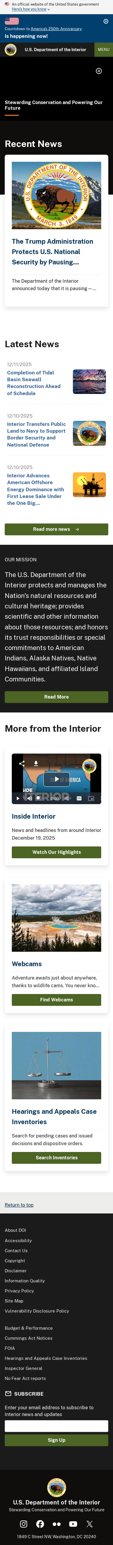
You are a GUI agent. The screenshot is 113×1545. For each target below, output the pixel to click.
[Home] (11, 50)
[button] (99, 71)
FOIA (10, 1348)
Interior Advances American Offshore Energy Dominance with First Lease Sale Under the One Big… (35, 489)
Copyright (15, 1260)
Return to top (19, 1205)
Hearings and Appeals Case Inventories (46, 1358)
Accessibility (18, 1240)
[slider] (41, 798)
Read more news (51, 529)
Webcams (27, 964)
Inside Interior (33, 816)
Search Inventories (57, 1158)
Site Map (14, 1300)
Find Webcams (56, 1000)
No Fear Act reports (25, 1378)
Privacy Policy (19, 1290)
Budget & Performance (29, 1328)
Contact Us (16, 1250)
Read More (56, 697)
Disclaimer (16, 1270)
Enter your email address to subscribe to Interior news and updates (49, 1411)
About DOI (15, 1230)
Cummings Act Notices (29, 1338)
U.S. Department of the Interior (55, 49)
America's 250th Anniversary (56, 29)
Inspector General (23, 1368)
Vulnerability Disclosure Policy (37, 1310)
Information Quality (25, 1280)
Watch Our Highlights (56, 852)
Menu (103, 49)
